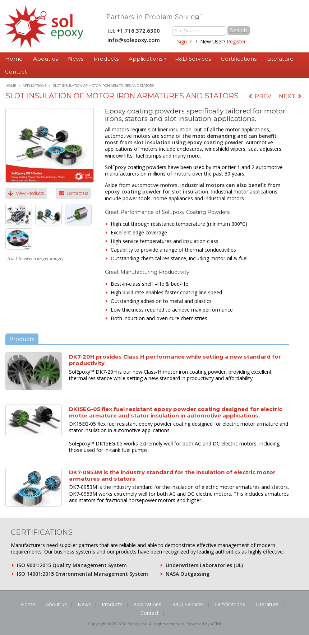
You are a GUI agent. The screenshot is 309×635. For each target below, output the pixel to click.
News (75, 58)
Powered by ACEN (203, 623)
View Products (30, 193)
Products (106, 58)
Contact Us (77, 193)
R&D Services (193, 58)
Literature (280, 58)
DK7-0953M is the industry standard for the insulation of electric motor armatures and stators (172, 475)
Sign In (185, 41)
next (290, 96)
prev (260, 96)
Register (236, 41)
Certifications (239, 58)
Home (14, 58)
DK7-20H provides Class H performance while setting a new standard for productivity (175, 359)
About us (45, 58)
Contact (16, 71)
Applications (145, 58)
